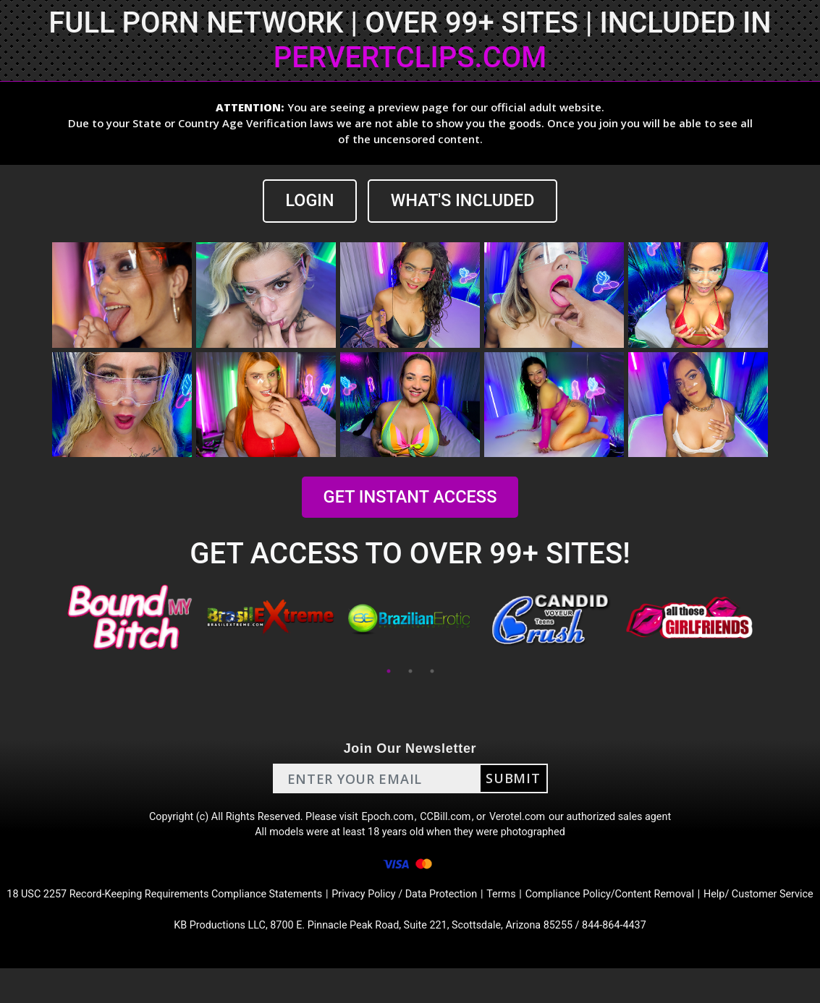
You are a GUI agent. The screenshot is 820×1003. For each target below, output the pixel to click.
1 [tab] (388, 672)
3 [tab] (432, 672)
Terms (558, 907)
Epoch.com (387, 820)
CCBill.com (449, 820)
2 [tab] (410, 672)
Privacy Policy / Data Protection (453, 907)
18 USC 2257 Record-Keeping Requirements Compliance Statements (187, 907)
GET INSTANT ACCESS (409, 498)
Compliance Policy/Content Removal (677, 907)
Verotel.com (527, 820)
